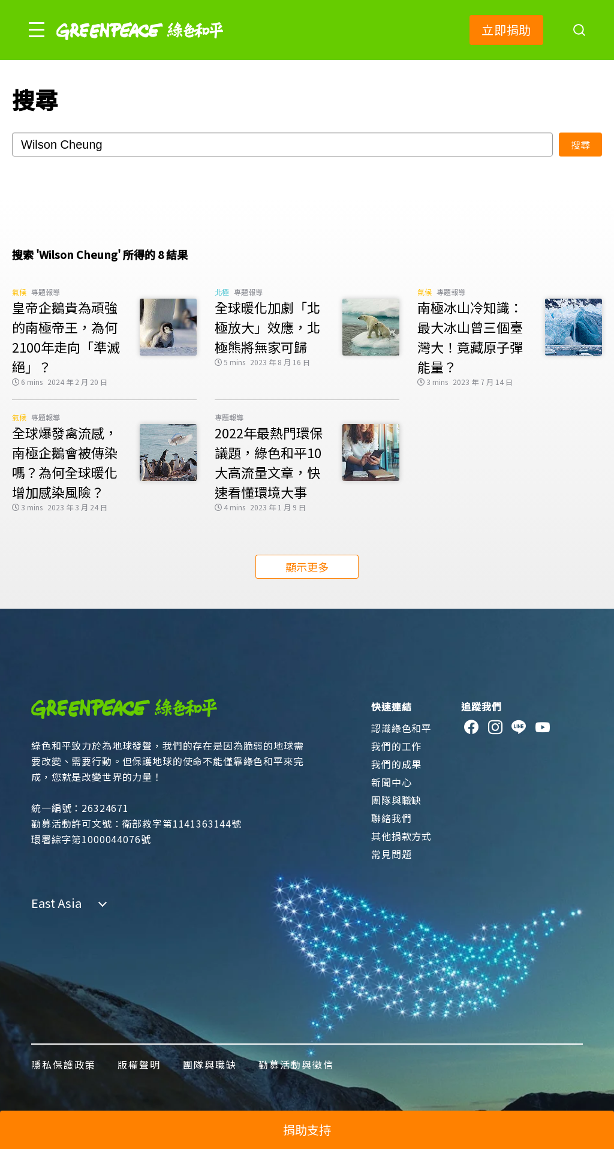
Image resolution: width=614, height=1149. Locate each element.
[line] (518, 727)
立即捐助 (506, 29)
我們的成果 (396, 764)
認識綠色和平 (401, 728)
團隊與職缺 (396, 800)
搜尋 (580, 144)
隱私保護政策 (63, 1064)
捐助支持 (307, 1129)
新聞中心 (391, 782)
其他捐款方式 (401, 836)
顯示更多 (307, 566)
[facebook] (471, 727)
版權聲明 (139, 1064)
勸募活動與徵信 (296, 1064)
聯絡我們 (391, 818)
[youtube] (542, 727)
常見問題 (391, 854)
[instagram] (495, 727)
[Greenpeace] (139, 48)
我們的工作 (396, 746)
